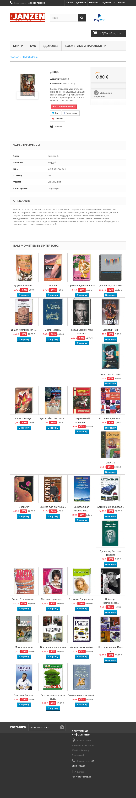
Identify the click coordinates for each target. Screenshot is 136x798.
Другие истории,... (24, 285)
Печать (58, 126)
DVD (33, 46)
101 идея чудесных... (110, 418)
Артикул (54, 79)
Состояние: (56, 83)
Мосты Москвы (52, 329)
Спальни (110, 462)
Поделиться (70, 113)
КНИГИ (18, 46)
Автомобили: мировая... (110, 506)
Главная (14, 57)
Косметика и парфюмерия (87, 46)
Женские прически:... (53, 599)
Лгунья (53, 285)
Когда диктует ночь (110, 374)
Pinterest (57, 118)
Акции (69, 2)
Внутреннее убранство (53, 647)
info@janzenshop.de (81, 777)
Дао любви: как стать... (53, 418)
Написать (94, 2)
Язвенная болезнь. (24, 695)
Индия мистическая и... (24, 329)
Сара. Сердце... (24, 418)
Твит (55, 113)
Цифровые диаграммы (110, 285)
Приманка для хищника (82, 285)
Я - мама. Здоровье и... (82, 599)
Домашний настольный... (82, 695)
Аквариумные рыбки (81, 647)
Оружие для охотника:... (52, 506)
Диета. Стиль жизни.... (24, 599)
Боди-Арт (24, 506)
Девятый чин (110, 329)
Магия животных (24, 647)
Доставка (81, 2)
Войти (121, 2)
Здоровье (50, 46)
